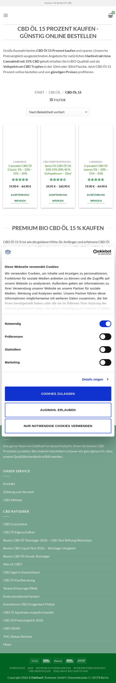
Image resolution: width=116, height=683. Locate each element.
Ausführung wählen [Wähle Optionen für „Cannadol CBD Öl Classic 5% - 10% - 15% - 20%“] (20, 197)
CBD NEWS (11, 628)
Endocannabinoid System (21, 596)
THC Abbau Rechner (17, 636)
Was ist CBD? (12, 564)
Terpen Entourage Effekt (20, 588)
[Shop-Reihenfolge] (58, 112)
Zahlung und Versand (18, 492)
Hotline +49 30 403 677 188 (58, 3)
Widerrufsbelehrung (89, 667)
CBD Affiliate (12, 500)
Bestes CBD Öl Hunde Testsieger (26, 556)
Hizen (7, 644)
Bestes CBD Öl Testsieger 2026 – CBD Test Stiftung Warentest (47, 540)
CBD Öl (55, 92)
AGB (30, 667)
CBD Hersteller (40, 671)
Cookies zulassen (58, 393)
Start (39, 92)
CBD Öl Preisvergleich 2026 (23, 620)
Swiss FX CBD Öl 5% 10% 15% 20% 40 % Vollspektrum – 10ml (57, 169)
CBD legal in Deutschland (21, 572)
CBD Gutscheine (15, 524)
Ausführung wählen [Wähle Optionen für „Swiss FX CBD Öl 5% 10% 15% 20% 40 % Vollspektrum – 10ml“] (58, 197)
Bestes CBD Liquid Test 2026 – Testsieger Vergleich (39, 548)
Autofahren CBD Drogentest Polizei (29, 604)
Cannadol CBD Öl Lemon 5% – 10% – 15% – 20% (96, 169)
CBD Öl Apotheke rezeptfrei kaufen (28, 612)
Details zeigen (92, 379)
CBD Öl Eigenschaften (19, 532)
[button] (5, 15)
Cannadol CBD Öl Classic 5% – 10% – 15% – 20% (20, 169)
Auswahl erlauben (58, 410)
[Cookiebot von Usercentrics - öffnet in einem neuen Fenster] (93, 252)
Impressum (17, 667)
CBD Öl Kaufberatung (19, 580)
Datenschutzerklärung (53, 667)
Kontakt (9, 484)
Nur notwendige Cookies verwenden (58, 426)
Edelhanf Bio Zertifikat (70, 671)
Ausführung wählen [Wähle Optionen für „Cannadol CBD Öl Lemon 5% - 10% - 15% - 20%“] (96, 197)
